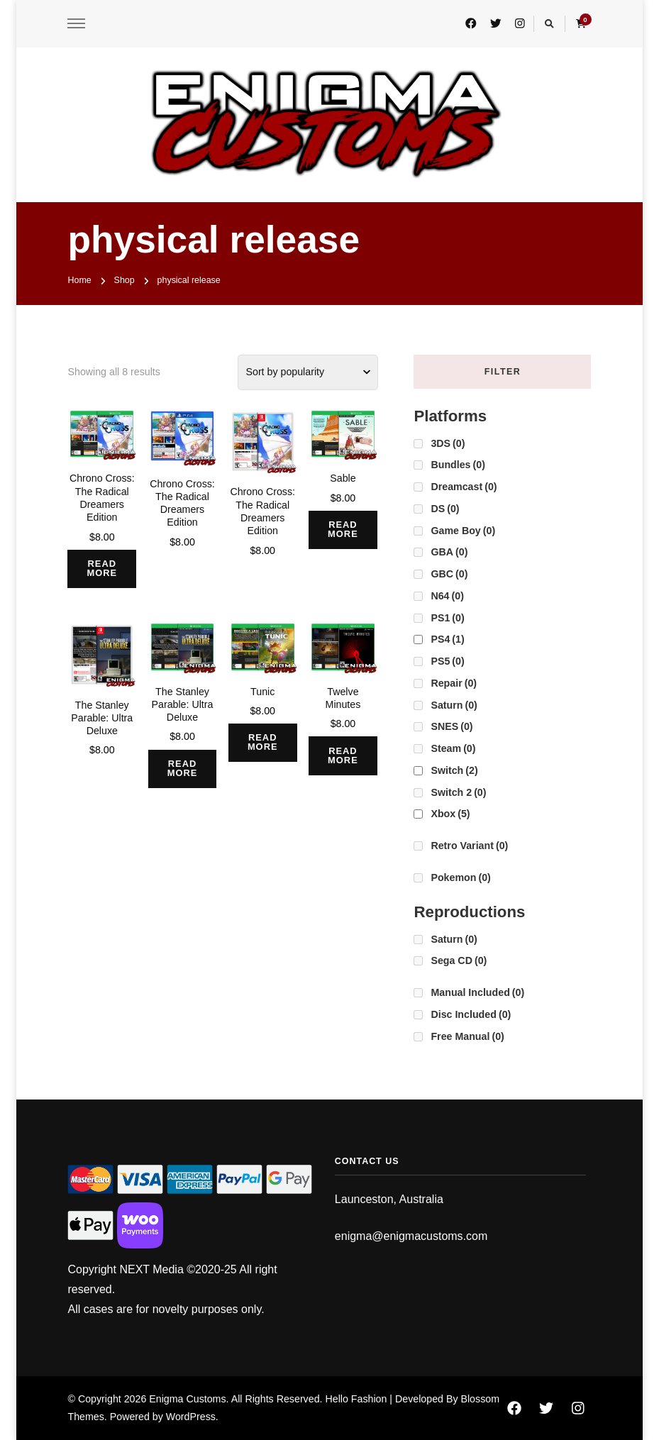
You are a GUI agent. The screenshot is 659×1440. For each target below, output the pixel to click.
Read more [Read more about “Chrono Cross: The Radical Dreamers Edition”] (103, 569)
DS (445, 508)
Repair (454, 683)
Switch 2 (458, 792)
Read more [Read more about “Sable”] (344, 530)
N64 (447, 596)
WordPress (191, 1416)
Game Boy (463, 530)
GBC (449, 574)
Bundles (457, 464)
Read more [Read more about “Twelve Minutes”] (344, 756)
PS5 (447, 661)
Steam (453, 748)
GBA (449, 552)
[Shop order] (308, 372)
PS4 (447, 639)
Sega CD (459, 960)
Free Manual (467, 1036)
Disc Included (471, 1014)
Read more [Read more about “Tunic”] (264, 743)
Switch (454, 770)
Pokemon (460, 877)
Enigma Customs (187, 1399)
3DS (448, 443)
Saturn (454, 705)
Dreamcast (464, 486)
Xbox (450, 813)
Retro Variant (469, 845)
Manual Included (477, 992)
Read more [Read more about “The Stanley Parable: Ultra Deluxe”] (184, 769)
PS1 (447, 618)
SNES (451, 726)
